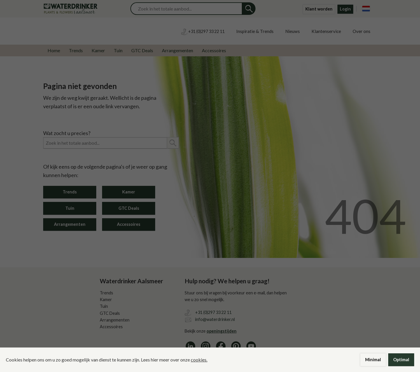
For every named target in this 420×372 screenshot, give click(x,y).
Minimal (373, 359)
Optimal (401, 359)
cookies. (199, 359)
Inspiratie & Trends (255, 31)
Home (54, 50)
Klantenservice (326, 31)
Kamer (98, 50)
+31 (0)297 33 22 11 (213, 312)
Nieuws (292, 31)
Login (345, 8)
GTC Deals (142, 50)
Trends (76, 50)
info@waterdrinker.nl (215, 319)
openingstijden (221, 331)
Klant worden (318, 8)
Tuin (118, 50)
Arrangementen (177, 50)
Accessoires (214, 50)
